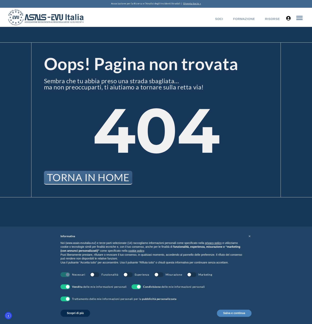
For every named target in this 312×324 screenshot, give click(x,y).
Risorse (272, 19)
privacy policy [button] (213, 243)
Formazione (244, 19)
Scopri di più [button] (75, 313)
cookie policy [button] (136, 250)
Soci (219, 19)
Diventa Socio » (192, 3)
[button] (249, 236)
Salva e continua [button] (234, 313)
